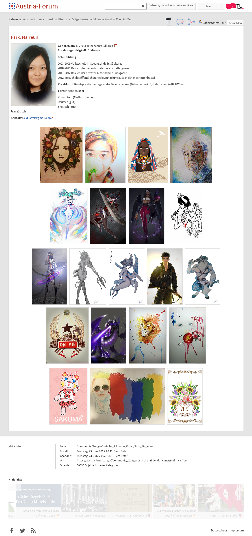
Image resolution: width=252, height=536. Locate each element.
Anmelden (235, 23)
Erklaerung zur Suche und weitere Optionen (171, 5)
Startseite (12, 6)
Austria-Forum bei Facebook (11, 530)
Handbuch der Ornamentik (132, 515)
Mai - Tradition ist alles (225, 515)
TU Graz (235, 6)
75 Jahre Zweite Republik (90, 515)
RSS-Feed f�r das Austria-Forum (33, 530)
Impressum (237, 530)
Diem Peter (120, 451)
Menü (209, 6)
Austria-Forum (37, 6)
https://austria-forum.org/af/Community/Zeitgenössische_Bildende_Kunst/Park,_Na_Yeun (132, 460)
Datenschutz (219, 530)
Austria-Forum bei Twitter (22, 530)
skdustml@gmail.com (37, 118)
